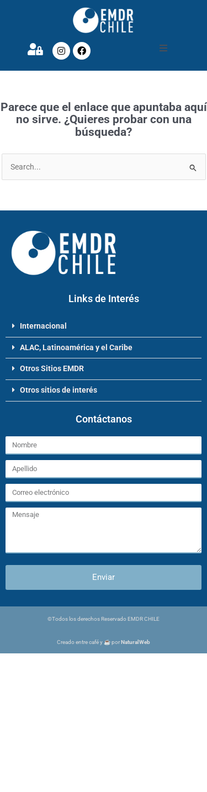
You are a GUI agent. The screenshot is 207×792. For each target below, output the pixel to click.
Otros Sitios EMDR (52, 368)
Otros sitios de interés (58, 390)
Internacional (43, 325)
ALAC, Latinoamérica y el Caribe (76, 347)
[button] (163, 48)
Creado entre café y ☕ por (103, 642)
